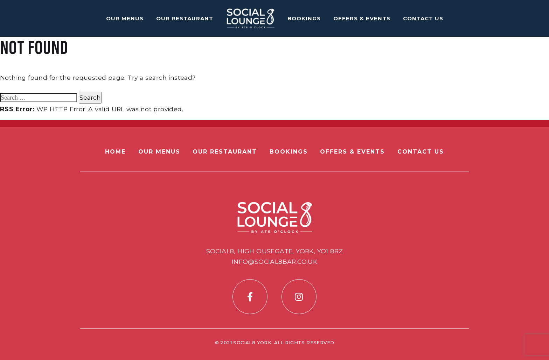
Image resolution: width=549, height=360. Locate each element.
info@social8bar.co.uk (274, 261)
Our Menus (125, 18)
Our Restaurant (184, 18)
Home (115, 151)
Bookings (304, 18)
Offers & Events (361, 18)
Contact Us (423, 18)
